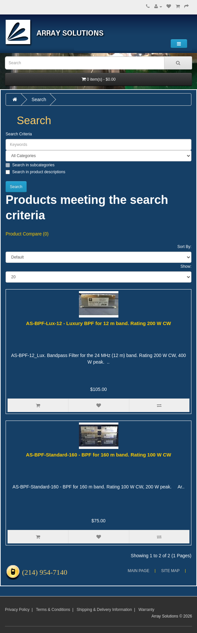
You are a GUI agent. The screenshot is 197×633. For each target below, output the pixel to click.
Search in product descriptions (35, 172)
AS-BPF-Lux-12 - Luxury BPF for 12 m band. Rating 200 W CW (98, 323)
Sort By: (184, 246)
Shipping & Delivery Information (104, 609)
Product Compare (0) (27, 233)
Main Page (138, 570)
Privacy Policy (17, 609)
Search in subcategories (30, 165)
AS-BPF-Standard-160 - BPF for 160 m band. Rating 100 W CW (98, 454)
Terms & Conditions (53, 609)
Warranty (146, 609)
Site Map (170, 570)
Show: (186, 266)
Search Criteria (19, 134)
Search (39, 99)
